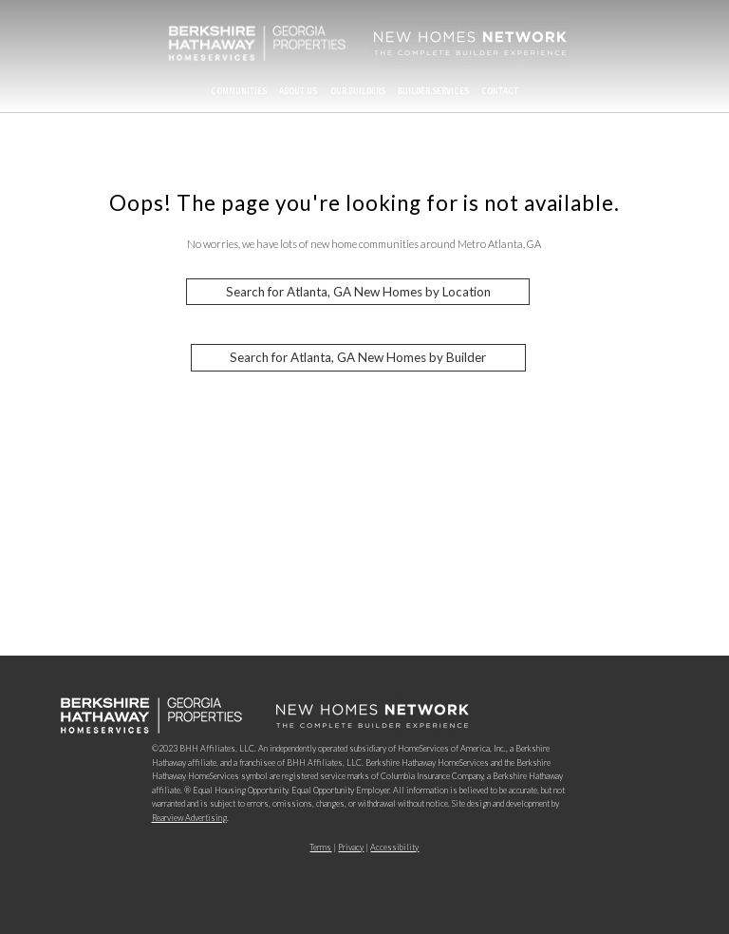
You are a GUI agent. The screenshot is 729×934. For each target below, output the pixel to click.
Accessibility (394, 847)
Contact (499, 91)
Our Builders (357, 91)
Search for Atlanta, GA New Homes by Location (358, 291)
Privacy (351, 847)
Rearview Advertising (189, 817)
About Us (298, 91)
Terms (320, 847)
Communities (239, 91)
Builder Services (433, 91)
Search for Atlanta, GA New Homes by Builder (358, 358)
